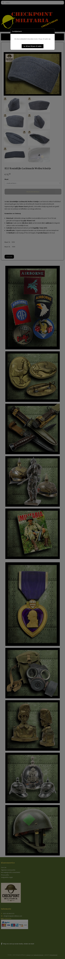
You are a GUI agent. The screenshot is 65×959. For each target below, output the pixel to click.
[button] (32, 46)
